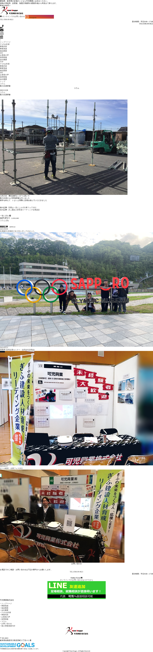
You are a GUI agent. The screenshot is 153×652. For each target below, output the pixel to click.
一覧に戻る (5, 216)
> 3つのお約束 (5, 612)
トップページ (5, 42)
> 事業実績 (4, 606)
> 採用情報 (4, 619)
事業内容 (3, 46)
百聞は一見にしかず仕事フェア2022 (22, 207)
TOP (1, 62)
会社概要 (3, 60)
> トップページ (6, 603)
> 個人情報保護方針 (7, 626)
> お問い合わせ (6, 624)
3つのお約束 (5, 44)
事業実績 (3, 49)
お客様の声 (4, 55)
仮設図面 (3, 51)
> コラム (3, 621)
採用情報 (3, 57)
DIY (1, 53)
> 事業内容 (4, 615)
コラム (2, 92)
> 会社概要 (4, 610)
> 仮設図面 (4, 608)
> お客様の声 (5, 617)
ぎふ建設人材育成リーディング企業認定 (24, 210)
